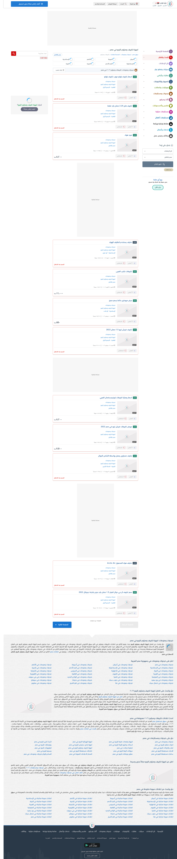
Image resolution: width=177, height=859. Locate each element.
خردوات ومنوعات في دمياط (78, 680)
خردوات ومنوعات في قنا (120, 683)
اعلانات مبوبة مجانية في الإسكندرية (35, 798)
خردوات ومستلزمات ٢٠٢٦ (31, 768)
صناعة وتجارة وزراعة (159, 124)
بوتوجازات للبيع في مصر (39, 745)
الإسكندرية (109, 311)
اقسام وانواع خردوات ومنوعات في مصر (34, 754)
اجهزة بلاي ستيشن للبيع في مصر (77, 745)
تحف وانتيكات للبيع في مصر (160, 748)
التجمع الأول (102, 87)
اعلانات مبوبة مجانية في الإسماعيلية (156, 801)
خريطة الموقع (109, 4)
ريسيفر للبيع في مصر (41, 751)
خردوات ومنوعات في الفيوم (119, 674)
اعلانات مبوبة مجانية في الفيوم (158, 808)
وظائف (20, 831)
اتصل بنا (44, 838)
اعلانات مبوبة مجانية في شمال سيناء (35, 814)
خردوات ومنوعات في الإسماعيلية (117, 668)
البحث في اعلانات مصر (85, 729)
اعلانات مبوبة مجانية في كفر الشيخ (116, 817)
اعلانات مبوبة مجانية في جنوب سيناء (157, 814)
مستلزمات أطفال (160, 118)
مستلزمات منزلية (160, 112)
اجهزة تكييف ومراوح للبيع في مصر (76, 748)
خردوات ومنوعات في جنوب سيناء (117, 680)
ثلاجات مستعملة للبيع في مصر (159, 751)
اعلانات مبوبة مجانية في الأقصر (77, 798)
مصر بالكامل (54, 55)
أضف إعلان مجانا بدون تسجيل (25, 4)
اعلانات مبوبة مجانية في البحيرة (77, 801)
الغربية (110, 466)
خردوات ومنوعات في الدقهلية (118, 671)
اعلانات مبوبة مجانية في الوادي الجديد (115, 811)
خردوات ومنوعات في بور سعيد (159, 680)
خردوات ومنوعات (122, 54)
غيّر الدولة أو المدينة (120, 838)
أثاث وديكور (162, 100)
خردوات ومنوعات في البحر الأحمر (77, 668)
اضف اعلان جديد (88, 856)
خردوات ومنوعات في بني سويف (36, 677)
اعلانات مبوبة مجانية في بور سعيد (36, 811)
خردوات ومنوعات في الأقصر (38, 665)
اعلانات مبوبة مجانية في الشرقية (76, 805)
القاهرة (110, 87)
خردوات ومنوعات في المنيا (119, 677)
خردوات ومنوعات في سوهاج (38, 680)
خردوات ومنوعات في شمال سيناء (158, 683)
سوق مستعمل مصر (156, 721)
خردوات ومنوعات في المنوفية (159, 677)
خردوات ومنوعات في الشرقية (37, 671)
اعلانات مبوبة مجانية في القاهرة (117, 808)
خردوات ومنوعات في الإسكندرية (158, 668)
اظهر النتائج (156, 164)
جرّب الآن (154, 187)
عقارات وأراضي (161, 76)
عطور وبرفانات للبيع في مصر (119, 754)
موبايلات (113, 831)
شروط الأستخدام (98, 838)
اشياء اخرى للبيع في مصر (39, 742)
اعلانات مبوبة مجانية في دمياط (118, 814)
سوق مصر (132, 54)
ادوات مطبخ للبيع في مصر (160, 745)
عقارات (130, 831)
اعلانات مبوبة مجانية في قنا (160, 817)
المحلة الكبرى (103, 466)
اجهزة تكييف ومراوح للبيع (104, 84)
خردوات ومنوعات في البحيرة (38, 668)
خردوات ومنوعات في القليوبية (37, 674)
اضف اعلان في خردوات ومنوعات (67, 773)
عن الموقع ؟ (131, 838)
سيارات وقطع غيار (160, 70)
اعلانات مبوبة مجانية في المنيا (159, 811)
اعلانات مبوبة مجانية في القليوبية (76, 808)
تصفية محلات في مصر (121, 748)
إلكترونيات (122, 831)
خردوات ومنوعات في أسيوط (78, 665)
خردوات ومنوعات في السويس (77, 671)
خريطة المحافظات (66, 838)
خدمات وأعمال (161, 130)
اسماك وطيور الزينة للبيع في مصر (117, 745)
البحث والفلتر (162, 58)
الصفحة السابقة (126, 624)
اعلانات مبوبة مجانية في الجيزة (37, 801)
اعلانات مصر (51, 652)
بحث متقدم (165, 169)
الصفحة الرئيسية (160, 52)
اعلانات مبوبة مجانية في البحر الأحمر (116, 801)
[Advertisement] (88, 28)
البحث (120, 3)
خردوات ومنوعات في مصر (160, 665)
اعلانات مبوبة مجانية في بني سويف (75, 811)
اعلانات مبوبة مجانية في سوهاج (77, 814)
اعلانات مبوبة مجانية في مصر (37, 817)
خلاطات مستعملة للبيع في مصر (77, 751)
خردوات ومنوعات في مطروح (38, 683)
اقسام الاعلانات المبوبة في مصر (77, 754)
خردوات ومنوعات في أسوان (119, 665)
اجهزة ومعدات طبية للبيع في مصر (117, 742)
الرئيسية (156, 831)
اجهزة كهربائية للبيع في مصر (78, 742)
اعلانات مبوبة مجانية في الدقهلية (158, 805)
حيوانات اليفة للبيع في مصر (119, 751)
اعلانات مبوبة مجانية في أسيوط (117, 798)
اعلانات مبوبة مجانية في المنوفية (36, 808)
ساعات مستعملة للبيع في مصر (159, 754)
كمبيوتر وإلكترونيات (159, 82)
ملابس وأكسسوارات (159, 106)
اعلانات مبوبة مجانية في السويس (117, 805)
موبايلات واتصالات (160, 88)
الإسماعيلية (108, 253)
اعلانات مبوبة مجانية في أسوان (159, 798)
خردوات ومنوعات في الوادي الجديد (76, 677)
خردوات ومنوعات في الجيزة (160, 671)
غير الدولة (130, 4)
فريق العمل (109, 838)
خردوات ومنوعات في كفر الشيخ (77, 683)
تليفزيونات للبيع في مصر (39, 748)
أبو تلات (102, 311)
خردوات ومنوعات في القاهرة (78, 674)
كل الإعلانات (162, 64)
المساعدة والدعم (96, 4)
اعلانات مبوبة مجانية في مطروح (77, 817)
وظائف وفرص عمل (159, 136)
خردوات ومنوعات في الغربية (160, 674)
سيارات (137, 831)
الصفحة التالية (58, 625)
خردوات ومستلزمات (159, 94)
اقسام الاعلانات (111, 54)
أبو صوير (101, 253)
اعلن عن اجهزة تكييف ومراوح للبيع (107, 697)
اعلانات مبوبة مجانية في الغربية (37, 805)
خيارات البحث (40, 58)
